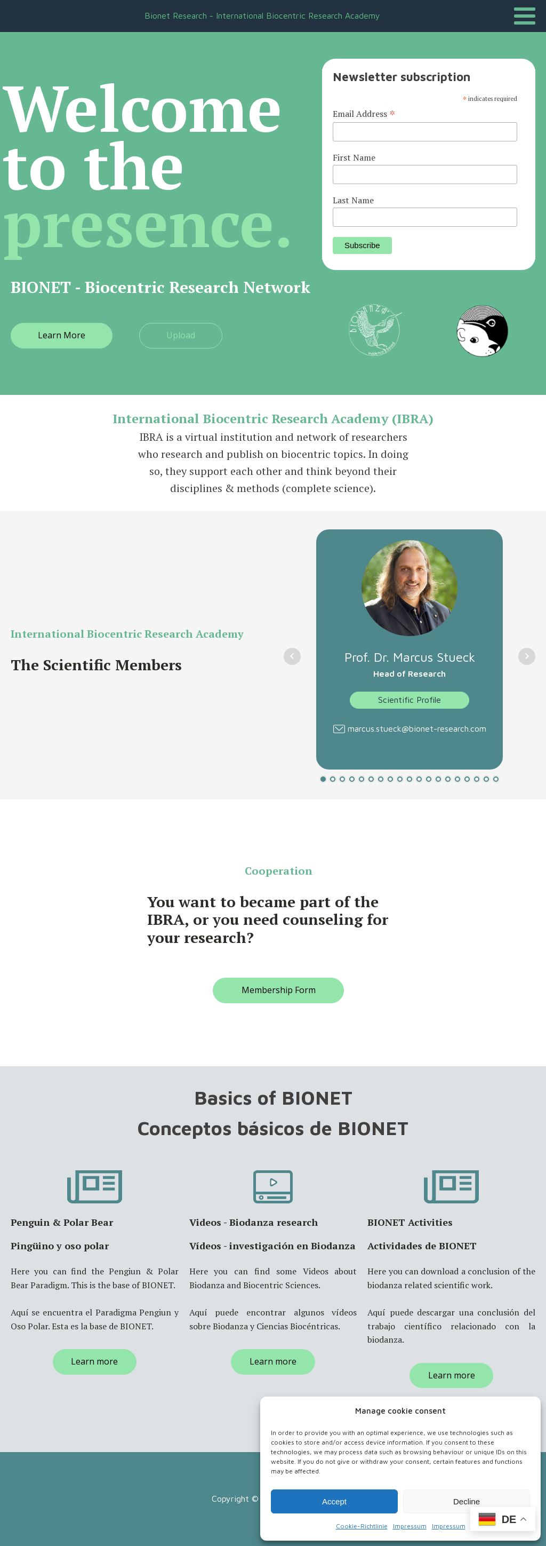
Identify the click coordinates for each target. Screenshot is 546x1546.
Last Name (353, 200)
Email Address (364, 113)
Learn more (94, 1361)
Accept (334, 1501)
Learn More (61, 335)
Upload (180, 335)
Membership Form (279, 990)
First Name (354, 157)
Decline (466, 1501)
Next (526, 656)
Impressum (410, 1526)
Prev (292, 656)
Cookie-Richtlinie (362, 1526)
